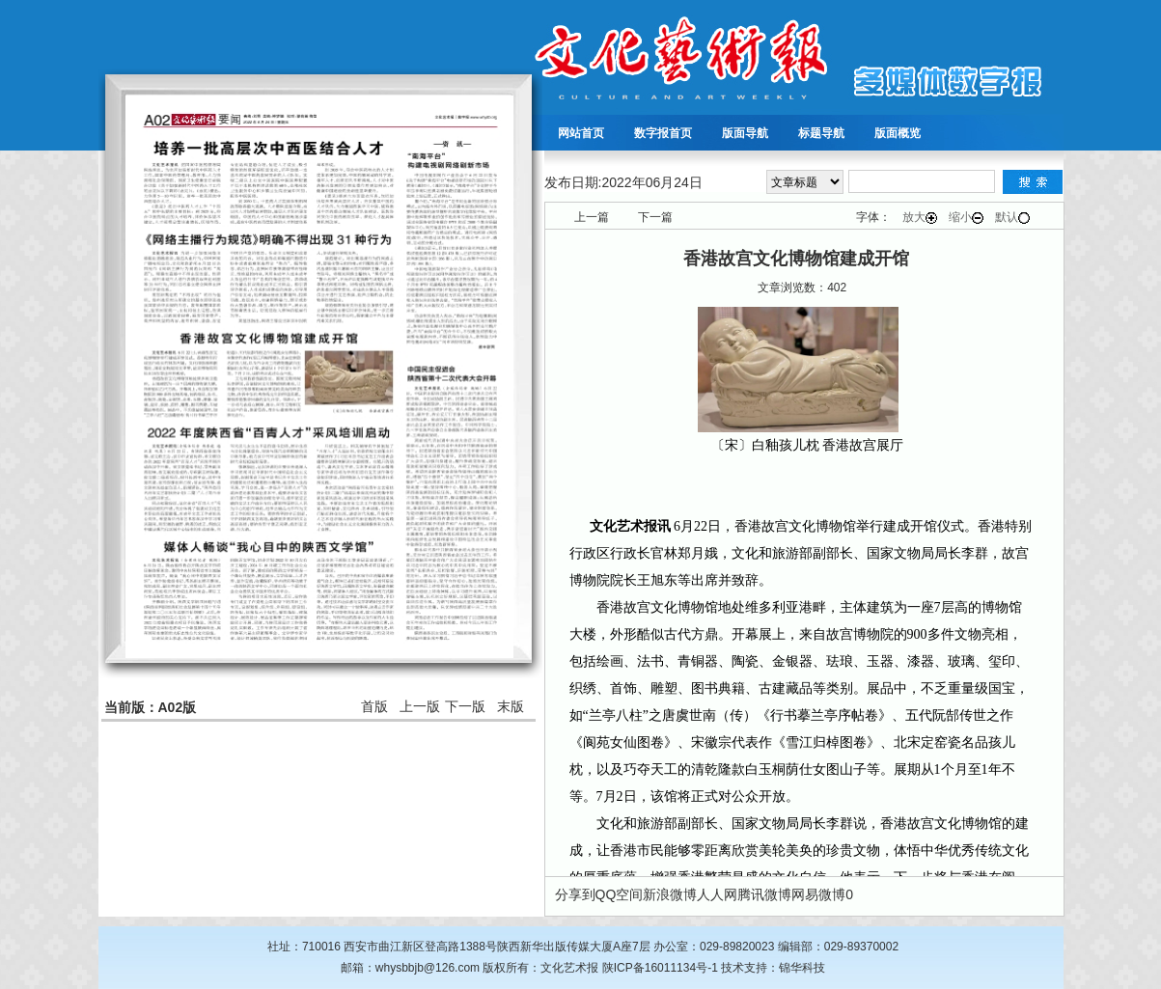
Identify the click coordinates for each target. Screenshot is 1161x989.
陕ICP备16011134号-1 (660, 968)
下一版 (465, 706)
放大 (919, 217)
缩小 (966, 217)
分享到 (575, 894)
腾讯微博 (764, 894)
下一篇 (655, 217)
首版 (374, 706)
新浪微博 (670, 894)
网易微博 (818, 894)
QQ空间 (619, 894)
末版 (510, 706)
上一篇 (591, 217)
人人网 (717, 894)
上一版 (420, 706)
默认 (1012, 217)
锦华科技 (802, 968)
